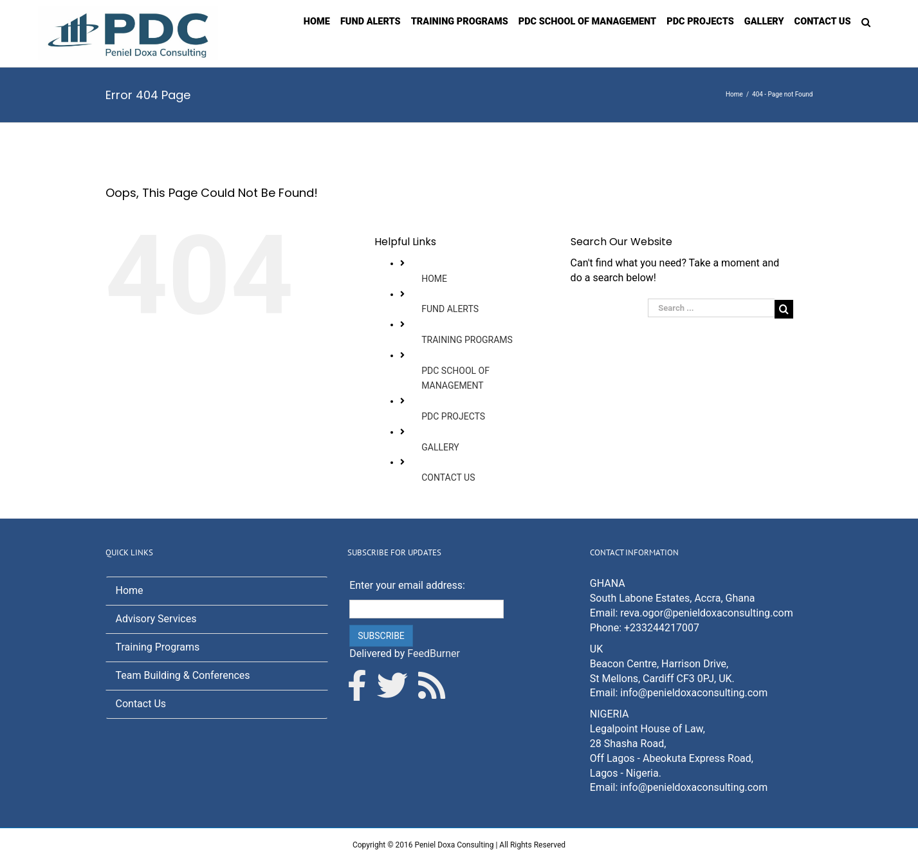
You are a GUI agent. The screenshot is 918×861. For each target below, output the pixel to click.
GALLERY (440, 447)
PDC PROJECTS (453, 416)
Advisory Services (156, 619)
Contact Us (141, 704)
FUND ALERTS (450, 309)
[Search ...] (711, 308)
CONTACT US (448, 477)
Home (129, 590)
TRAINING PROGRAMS (467, 340)
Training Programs (158, 647)
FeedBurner (433, 653)
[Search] (865, 21)
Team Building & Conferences (183, 675)
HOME (434, 278)
